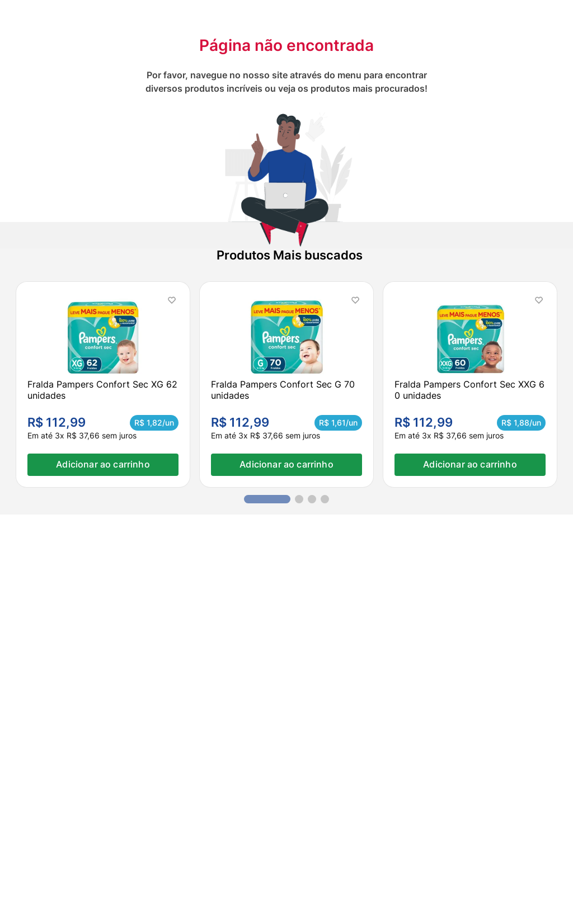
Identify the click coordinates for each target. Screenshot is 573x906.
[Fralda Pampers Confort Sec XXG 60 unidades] (470, 384)
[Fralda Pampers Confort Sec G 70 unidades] (286, 384)
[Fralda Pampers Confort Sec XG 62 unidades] (103, 384)
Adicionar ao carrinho (102, 464)
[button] (267, 499)
